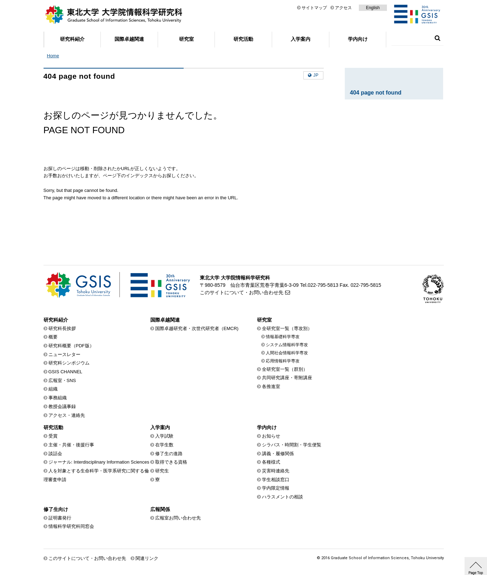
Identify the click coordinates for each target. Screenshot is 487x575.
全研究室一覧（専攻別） (287, 328)
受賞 (53, 436)
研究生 (162, 470)
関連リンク (147, 558)
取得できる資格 (171, 462)
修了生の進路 (169, 453)
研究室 (186, 39)
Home (53, 55)
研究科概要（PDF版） (71, 345)
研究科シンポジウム (69, 363)
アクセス (343, 7)
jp (315, 75)
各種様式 (271, 462)
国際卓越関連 (129, 39)
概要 (53, 337)
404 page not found (376, 93)
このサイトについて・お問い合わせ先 (241, 292)
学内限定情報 (275, 488)
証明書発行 (59, 518)
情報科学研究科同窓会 (71, 526)
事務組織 (57, 397)
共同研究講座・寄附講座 (287, 377)
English (373, 7)
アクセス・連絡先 (66, 415)
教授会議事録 (62, 406)
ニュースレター (64, 354)
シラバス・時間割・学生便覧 (291, 444)
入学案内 (300, 39)
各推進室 (271, 386)
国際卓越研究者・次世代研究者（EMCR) (197, 328)
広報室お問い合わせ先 (178, 518)
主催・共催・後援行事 (71, 444)
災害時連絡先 (275, 470)
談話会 (55, 453)
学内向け (358, 39)
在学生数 (164, 444)
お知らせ (271, 436)
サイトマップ (314, 7)
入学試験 (164, 436)
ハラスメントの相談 (282, 496)
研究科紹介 (72, 39)
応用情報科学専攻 (283, 360)
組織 (53, 389)
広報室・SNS (62, 380)
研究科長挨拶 (62, 328)
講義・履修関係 (278, 453)
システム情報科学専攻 (287, 344)
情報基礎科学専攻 (283, 336)
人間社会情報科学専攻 (287, 352)
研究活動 (243, 39)
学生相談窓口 (275, 479)
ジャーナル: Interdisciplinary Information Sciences (99, 462)
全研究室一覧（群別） (285, 369)
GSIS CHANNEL (65, 371)
